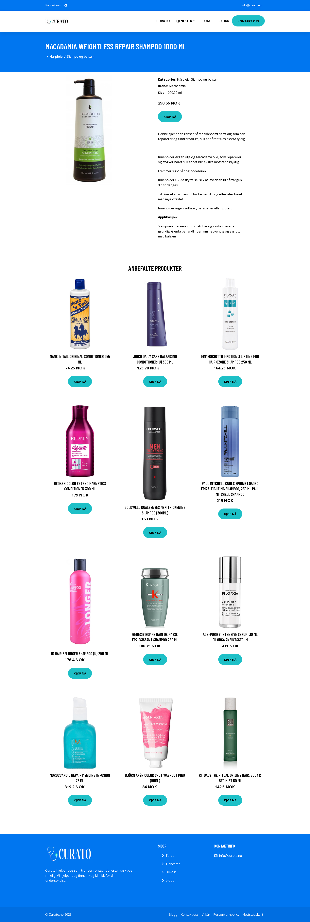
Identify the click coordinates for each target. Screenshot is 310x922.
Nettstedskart (252, 914)
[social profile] (66, 5)
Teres (169, 855)
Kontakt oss (248, 21)
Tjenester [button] (184, 21)
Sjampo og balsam (81, 56)
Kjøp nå (170, 117)
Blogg (206, 21)
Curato (163, 21)
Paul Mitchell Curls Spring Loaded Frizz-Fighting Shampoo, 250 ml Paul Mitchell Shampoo (230, 489)
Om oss (171, 872)
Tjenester (172, 864)
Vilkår (206, 914)
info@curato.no (252, 5)
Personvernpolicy (226, 914)
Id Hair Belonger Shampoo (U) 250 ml (80, 653)
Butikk (223, 21)
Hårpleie (56, 56)
